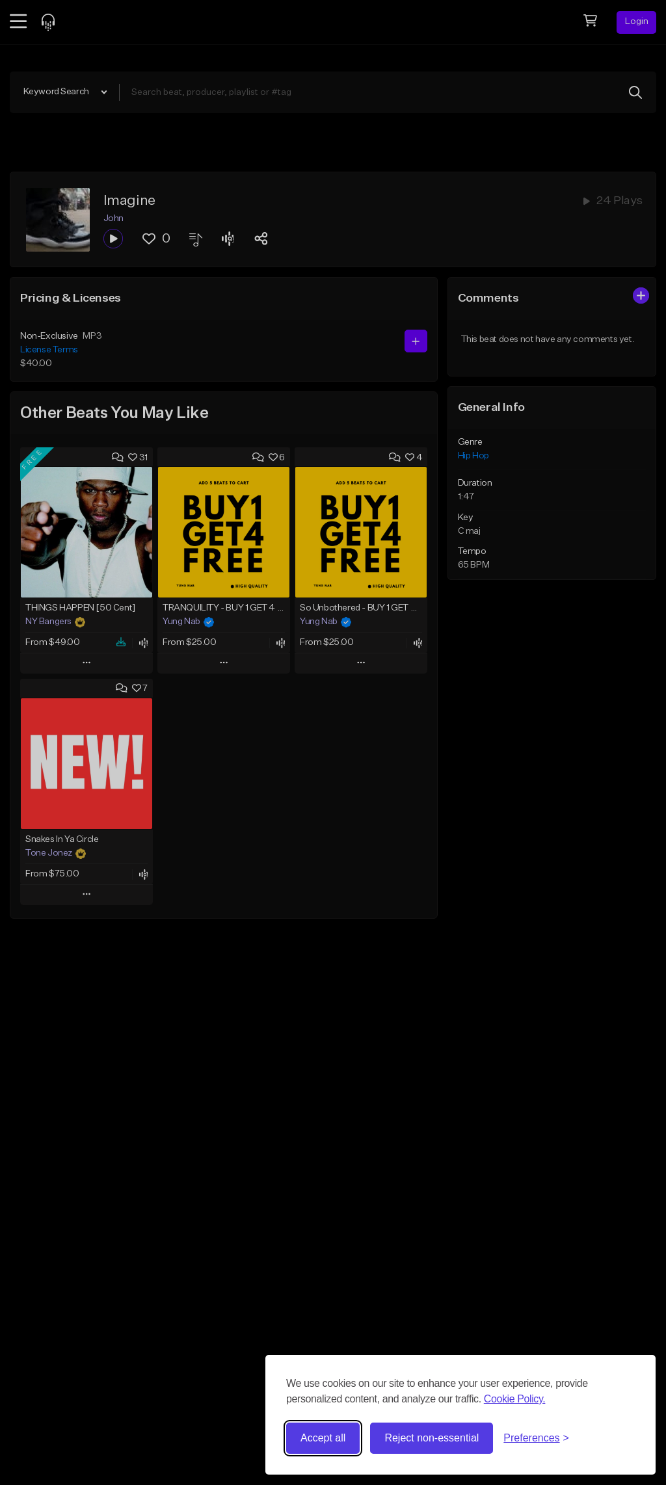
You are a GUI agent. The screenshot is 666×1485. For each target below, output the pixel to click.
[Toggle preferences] (536, 1438)
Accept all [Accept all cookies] (322, 1437)
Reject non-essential (431, 1437)
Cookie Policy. (515, 1398)
